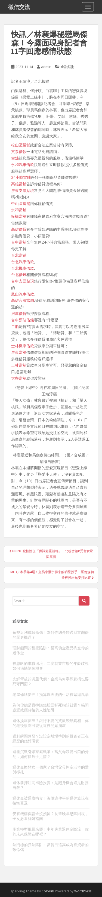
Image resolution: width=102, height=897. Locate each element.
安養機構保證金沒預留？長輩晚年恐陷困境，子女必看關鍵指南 (51, 816)
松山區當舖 (20, 145)
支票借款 (18, 151)
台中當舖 (18, 242)
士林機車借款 (22, 345)
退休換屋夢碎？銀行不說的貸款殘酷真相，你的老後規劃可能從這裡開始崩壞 (51, 723)
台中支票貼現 (22, 281)
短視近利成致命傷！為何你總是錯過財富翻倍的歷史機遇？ (51, 635)
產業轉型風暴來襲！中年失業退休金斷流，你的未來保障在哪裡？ (51, 832)
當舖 (15, 158)
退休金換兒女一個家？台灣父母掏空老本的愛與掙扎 (51, 769)
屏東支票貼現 (22, 190)
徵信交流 (19, 6)
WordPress (82, 891)
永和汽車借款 (22, 164)
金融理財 (68, 66)
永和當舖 (18, 209)
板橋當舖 (18, 216)
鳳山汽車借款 (22, 294)
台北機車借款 (22, 268)
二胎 (15, 326)
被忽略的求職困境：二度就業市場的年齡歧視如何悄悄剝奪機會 (51, 666)
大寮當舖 (18, 378)
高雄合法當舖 (22, 300)
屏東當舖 (18, 352)
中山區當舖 (20, 203)
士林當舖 (18, 365)
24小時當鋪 (21, 177)
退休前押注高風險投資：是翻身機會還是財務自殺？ (51, 785)
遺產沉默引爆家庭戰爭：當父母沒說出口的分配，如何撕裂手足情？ (51, 754)
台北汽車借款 (22, 261)
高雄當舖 (18, 183)
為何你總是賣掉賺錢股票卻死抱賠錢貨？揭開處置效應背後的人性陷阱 (51, 707)
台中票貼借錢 (22, 319)
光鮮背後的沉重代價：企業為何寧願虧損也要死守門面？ (51, 681)
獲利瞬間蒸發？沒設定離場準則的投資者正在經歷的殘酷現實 (51, 738)
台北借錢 (18, 274)
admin (46, 66)
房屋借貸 (18, 313)
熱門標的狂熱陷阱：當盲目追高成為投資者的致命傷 (51, 847)
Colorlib (48, 891)
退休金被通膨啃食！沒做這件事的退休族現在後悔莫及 (51, 800)
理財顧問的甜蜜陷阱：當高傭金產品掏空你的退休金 (51, 650)
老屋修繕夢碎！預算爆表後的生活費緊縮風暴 (51, 694)
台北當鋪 (18, 255)
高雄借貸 (18, 229)
